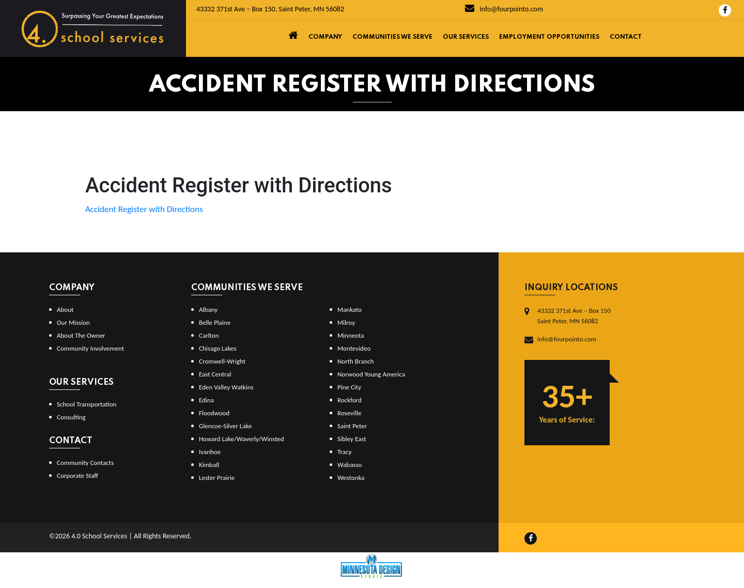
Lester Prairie (217, 477)
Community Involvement (90, 348)
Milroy (346, 322)
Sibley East (351, 439)
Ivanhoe (210, 452)
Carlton (209, 335)
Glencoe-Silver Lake (225, 426)
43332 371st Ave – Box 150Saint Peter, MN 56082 (574, 316)
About (65, 309)
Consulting (71, 417)
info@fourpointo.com (504, 9)
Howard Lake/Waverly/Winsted (241, 439)
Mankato (349, 309)
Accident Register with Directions (144, 209)
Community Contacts (85, 462)
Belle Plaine (214, 322)
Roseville (349, 413)
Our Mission (73, 322)
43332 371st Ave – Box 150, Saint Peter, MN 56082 (270, 9)
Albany (208, 309)
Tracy (344, 452)
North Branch (355, 361)
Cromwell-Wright (222, 361)
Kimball (209, 465)
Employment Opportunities (549, 37)
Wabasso (349, 465)
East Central (215, 374)
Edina (206, 400)
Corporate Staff (77, 475)
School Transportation (86, 404)
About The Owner (81, 335)
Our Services (466, 37)
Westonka (350, 477)
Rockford (349, 400)
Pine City (349, 387)
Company (325, 37)
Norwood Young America (371, 374)
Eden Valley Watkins (226, 387)
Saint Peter (352, 426)
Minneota (350, 335)
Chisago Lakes (218, 348)
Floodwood (214, 413)
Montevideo (353, 348)
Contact (626, 37)
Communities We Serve (392, 37)
